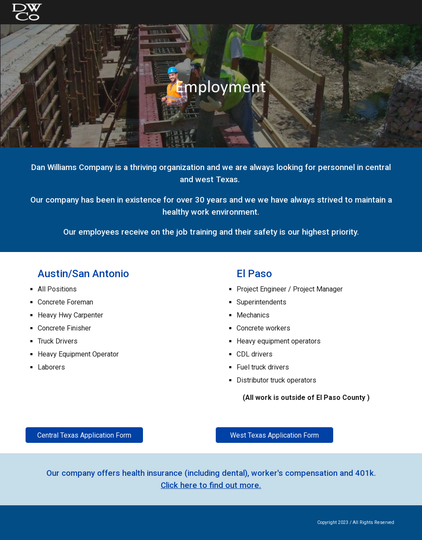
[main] (211, 200)
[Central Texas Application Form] (84, 435)
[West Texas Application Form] (274, 435)
